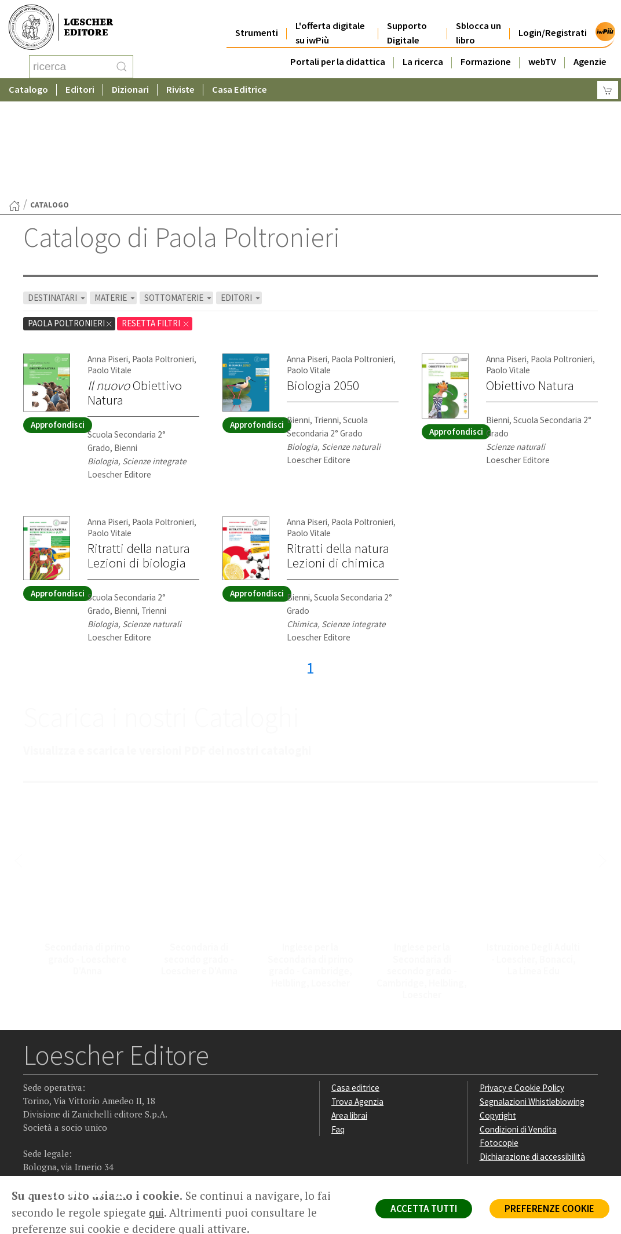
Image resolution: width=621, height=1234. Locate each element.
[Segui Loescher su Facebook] (33, 1103)
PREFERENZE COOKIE (549, 1208)
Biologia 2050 (323, 293)
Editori (79, 89)
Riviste (180, 89)
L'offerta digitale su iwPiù (330, 24)
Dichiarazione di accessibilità (532, 1063)
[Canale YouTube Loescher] (101, 1103)
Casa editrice (355, 994)
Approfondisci (58, 331)
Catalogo (28, 89)
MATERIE (115, 204)
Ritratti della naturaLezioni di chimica (338, 462)
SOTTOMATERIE (178, 204)
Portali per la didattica (337, 53)
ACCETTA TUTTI (423, 1208)
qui (156, 1213)
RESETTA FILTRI (156, 230)
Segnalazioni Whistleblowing (532, 1008)
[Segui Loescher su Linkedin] (78, 1103)
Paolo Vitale (109, 277)
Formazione (486, 53)
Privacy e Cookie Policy (522, 994)
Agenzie (590, 53)
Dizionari (130, 89)
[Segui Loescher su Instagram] (56, 1103)
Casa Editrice (239, 89)
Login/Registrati (552, 24)
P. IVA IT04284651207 (63, 1149)
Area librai (349, 1022)
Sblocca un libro (478, 24)
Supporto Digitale (407, 24)
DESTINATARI (57, 204)
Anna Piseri (107, 266)
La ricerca (423, 53)
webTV (542, 53)
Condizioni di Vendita (518, 1036)
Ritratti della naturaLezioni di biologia (138, 462)
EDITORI (241, 204)
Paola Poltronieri (70, 230)
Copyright (498, 1022)
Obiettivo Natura (134, 300)
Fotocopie (499, 1049)
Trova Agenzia (357, 1008)
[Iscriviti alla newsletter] (124, 1102)
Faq (338, 1036)
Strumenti (256, 24)
